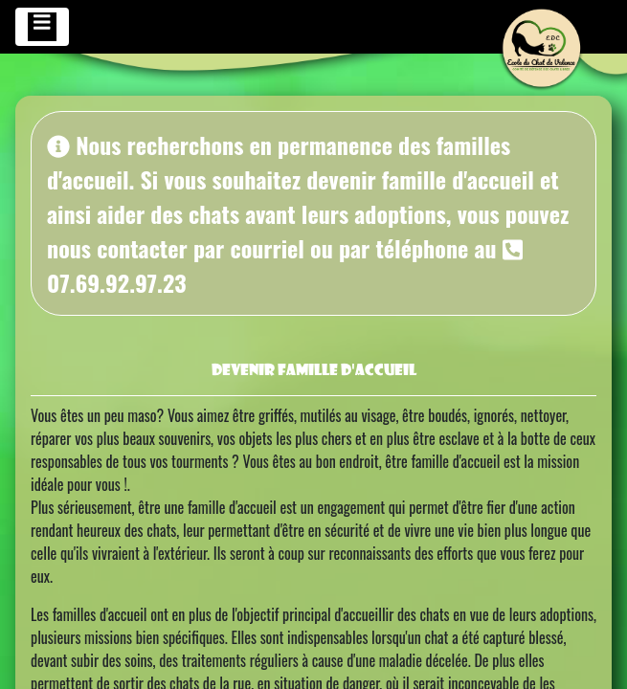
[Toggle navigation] (42, 27)
